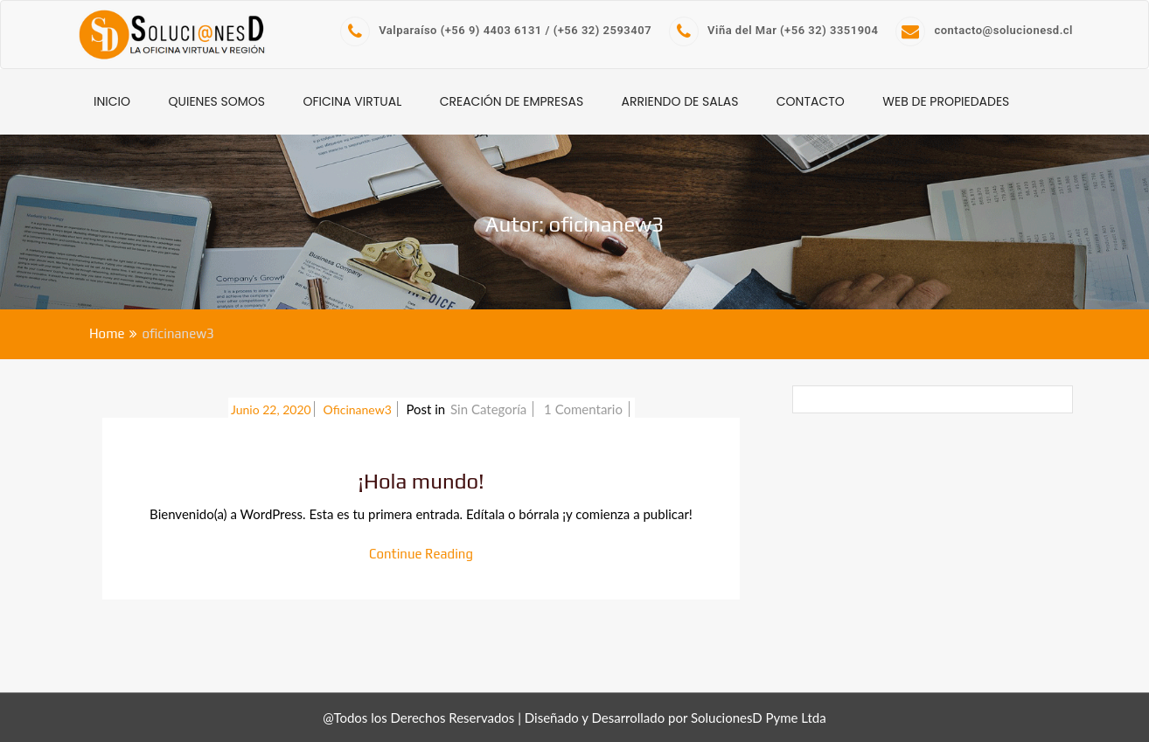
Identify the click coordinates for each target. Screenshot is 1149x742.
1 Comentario (585, 409)
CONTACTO (810, 101)
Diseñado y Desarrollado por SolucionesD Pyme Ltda (675, 717)
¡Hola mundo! (421, 481)
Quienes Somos (216, 101)
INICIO (112, 101)
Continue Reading (421, 553)
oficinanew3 (359, 409)
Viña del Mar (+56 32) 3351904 (773, 30)
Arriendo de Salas (680, 101)
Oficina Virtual (352, 101)
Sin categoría (488, 409)
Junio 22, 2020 (271, 409)
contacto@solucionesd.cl (984, 30)
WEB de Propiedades (945, 101)
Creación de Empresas (512, 101)
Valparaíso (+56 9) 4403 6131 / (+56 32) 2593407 (495, 30)
